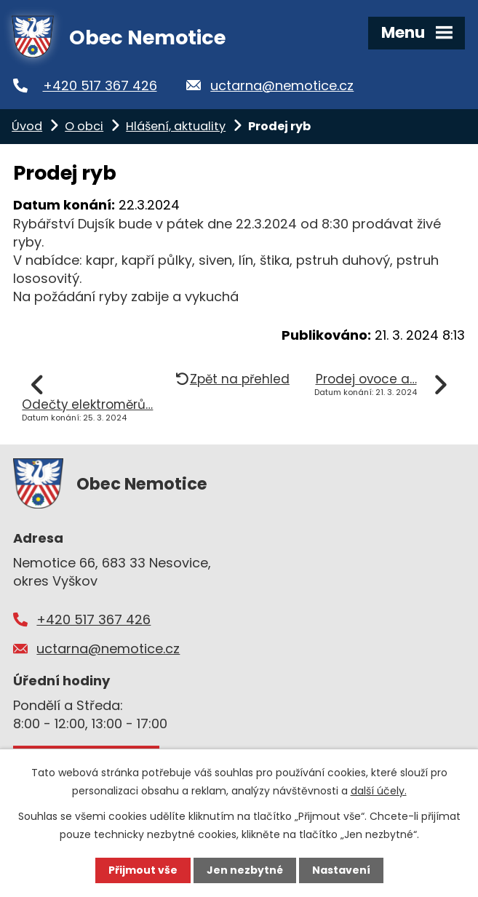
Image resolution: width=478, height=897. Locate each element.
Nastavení (341, 870)
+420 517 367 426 (100, 85)
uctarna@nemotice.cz (282, 85)
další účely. (379, 791)
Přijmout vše (143, 870)
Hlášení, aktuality (176, 126)
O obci (84, 126)
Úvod (27, 126)
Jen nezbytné (245, 870)
